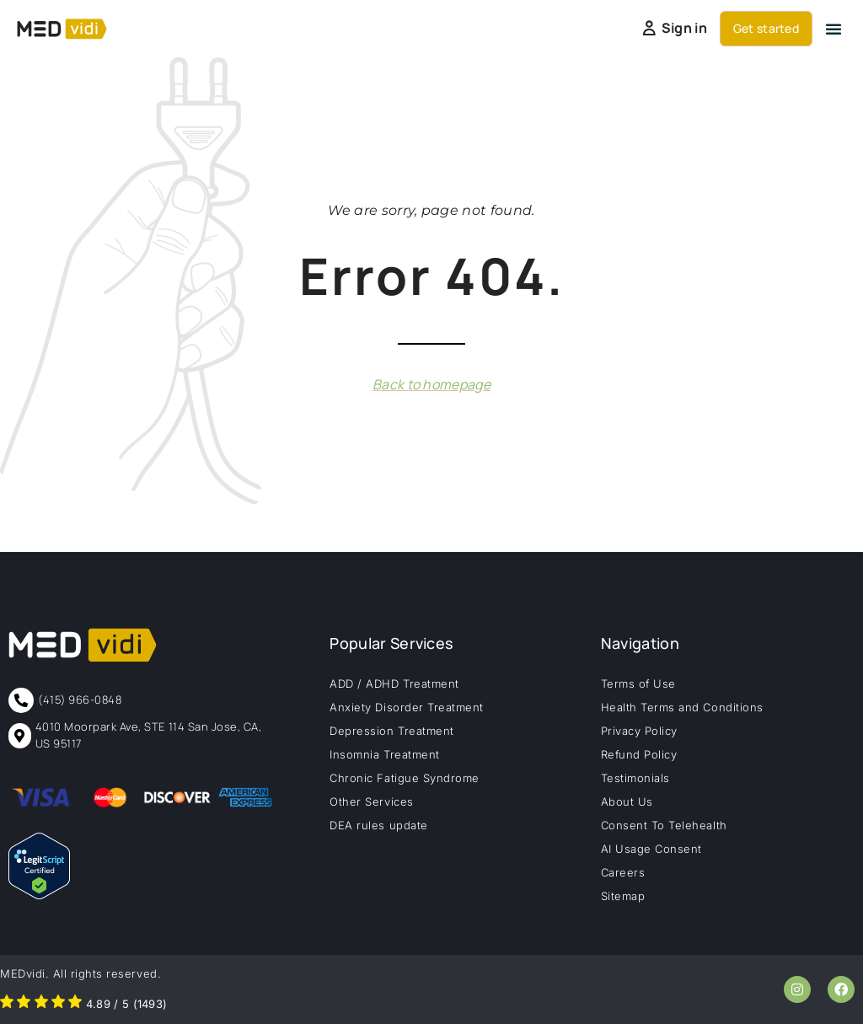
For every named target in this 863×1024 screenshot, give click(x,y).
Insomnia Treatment (384, 754)
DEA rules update (378, 825)
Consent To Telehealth (664, 825)
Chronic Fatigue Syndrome (404, 778)
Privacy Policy (639, 730)
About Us (627, 801)
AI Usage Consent (651, 848)
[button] (833, 28)
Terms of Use (638, 683)
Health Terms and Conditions (682, 707)
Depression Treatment (391, 730)
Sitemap (623, 896)
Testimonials (635, 778)
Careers (623, 872)
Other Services (371, 801)
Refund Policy (639, 754)
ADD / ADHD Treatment (394, 683)
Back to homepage (431, 384)
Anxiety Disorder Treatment (407, 707)
